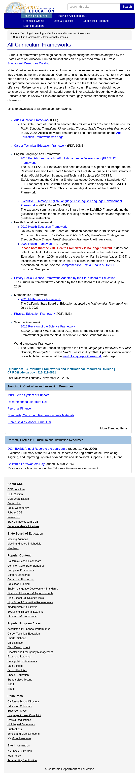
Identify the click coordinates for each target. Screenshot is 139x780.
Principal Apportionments (22, 661)
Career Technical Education (23, 633)
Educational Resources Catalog (28, 63)
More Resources (21, 738)
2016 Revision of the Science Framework (48, 326)
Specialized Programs (97, 20)
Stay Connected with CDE (22, 521)
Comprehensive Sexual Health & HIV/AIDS (89, 265)
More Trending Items (114, 428)
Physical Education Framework (43, 313)
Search (127, 6)
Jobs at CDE (14, 512)
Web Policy (14, 755)
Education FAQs (17, 710)
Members (13, 548)
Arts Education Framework (36, 120)
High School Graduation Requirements (30, 602)
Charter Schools (17, 638)
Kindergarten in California (22, 607)
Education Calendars (19, 706)
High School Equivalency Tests (25, 597)
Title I (10, 684)
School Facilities (17, 670)
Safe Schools (15, 665)
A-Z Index (13, 751)
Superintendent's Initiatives (23, 526)
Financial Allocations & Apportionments (30, 593)
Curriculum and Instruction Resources (68, 33)
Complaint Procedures (20, 570)
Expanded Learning (19, 656)
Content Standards (18, 574)
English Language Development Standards (32, 588)
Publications (14, 729)
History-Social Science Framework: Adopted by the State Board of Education (64, 278)
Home (13, 33)
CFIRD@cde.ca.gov (21, 372)
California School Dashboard (24, 561)
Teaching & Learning (36, 15)
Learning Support (34, 25)
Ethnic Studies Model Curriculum (29, 422)
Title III (11, 688)
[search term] (93, 6)
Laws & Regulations (19, 720)
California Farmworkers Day (26, 464)
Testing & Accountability (72, 15)
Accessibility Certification (22, 760)
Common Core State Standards (25, 565)
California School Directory (23, 701)
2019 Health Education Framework (44, 226)
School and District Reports (23, 733)
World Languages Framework (82, 356)
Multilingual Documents (21, 724)
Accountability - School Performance (28, 629)
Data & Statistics (64, 20)
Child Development (18, 647)
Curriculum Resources (20, 579)
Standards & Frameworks (22, 616)
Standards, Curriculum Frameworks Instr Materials (41, 415)
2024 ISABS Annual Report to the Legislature (37, 448)
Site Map (26, 751)
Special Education (18, 675)
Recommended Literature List (27, 402)
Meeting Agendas (17, 539)
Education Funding (18, 584)
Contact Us (14, 503)
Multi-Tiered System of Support (28, 395)
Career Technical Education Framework (49, 145)
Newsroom (13, 517)
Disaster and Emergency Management (30, 652)
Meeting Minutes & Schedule (24, 543)
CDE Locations (16, 489)
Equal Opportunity (18, 507)
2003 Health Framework (45, 243)
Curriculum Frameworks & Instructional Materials (40, 37)
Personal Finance (19, 408)
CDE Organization (18, 498)
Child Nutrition (15, 642)
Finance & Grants (34, 20)
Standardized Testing (19, 679)
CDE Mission (15, 494)
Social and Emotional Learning (25, 611)
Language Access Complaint (24, 715)
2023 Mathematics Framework (41, 299)
